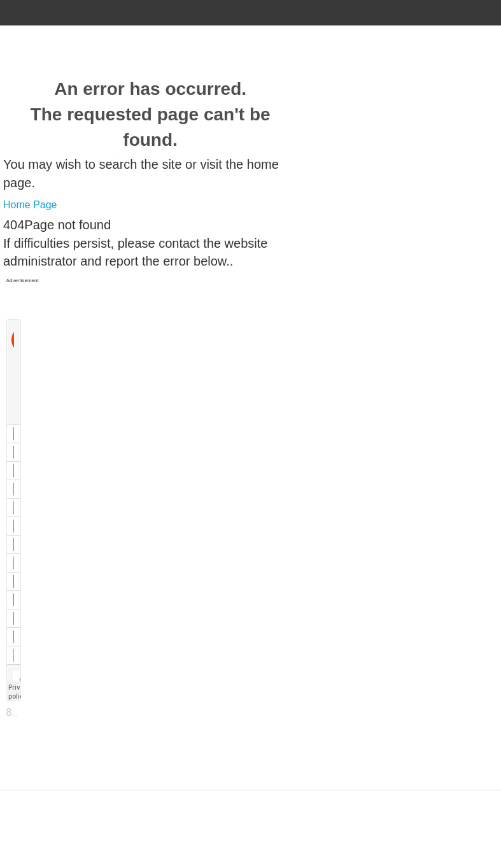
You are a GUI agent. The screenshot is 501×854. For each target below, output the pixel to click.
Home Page (30, 204)
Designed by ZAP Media (250, 797)
